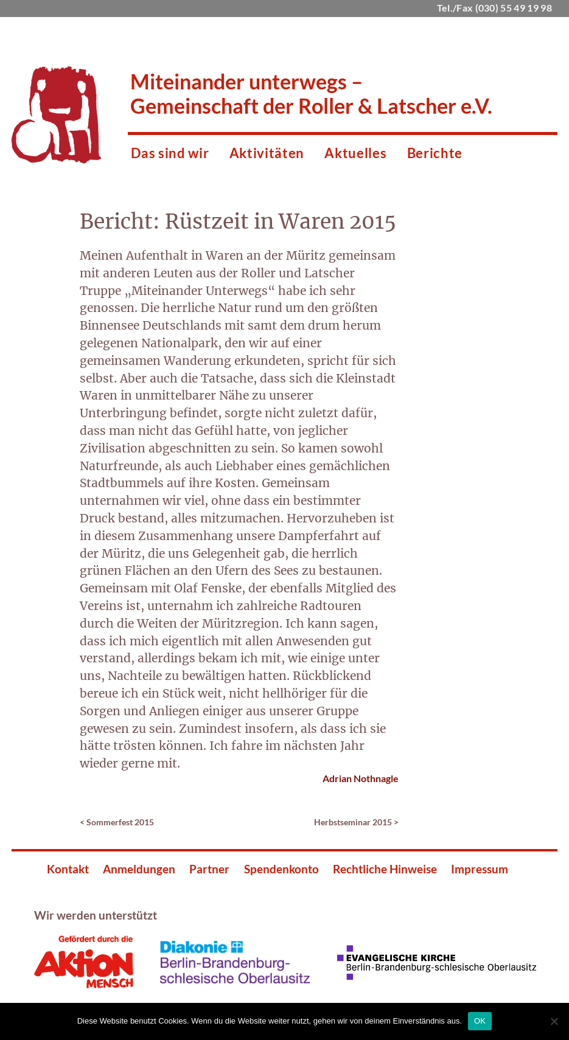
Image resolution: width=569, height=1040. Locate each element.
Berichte (435, 153)
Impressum (479, 869)
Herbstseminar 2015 (353, 822)
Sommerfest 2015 (120, 822)
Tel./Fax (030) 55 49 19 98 (494, 7)
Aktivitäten (266, 153)
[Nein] (554, 1021)
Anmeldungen (139, 869)
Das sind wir (170, 153)
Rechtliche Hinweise (385, 869)
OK (480, 1020)
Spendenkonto (281, 869)
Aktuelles (355, 153)
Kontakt (68, 869)
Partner (209, 869)
